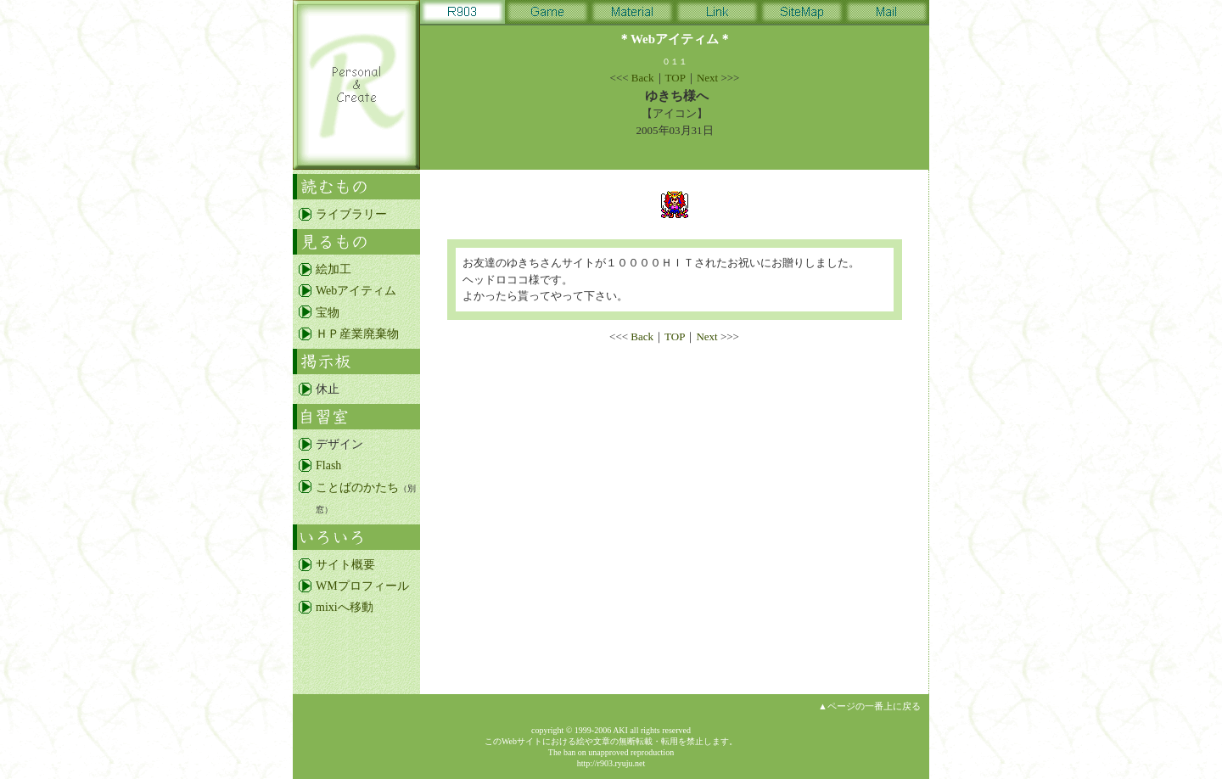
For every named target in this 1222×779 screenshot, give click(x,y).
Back (642, 77)
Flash (328, 465)
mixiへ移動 (344, 607)
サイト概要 (345, 564)
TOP (675, 77)
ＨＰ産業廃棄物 (357, 334)
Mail (886, 15)
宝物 (327, 312)
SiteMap (802, 15)
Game (547, 15)
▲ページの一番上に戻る (869, 706)
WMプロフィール (362, 586)
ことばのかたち (357, 487)
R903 (462, 15)
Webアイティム (356, 290)
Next (707, 77)
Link (717, 15)
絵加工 (333, 269)
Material (632, 15)
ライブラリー (351, 214)
